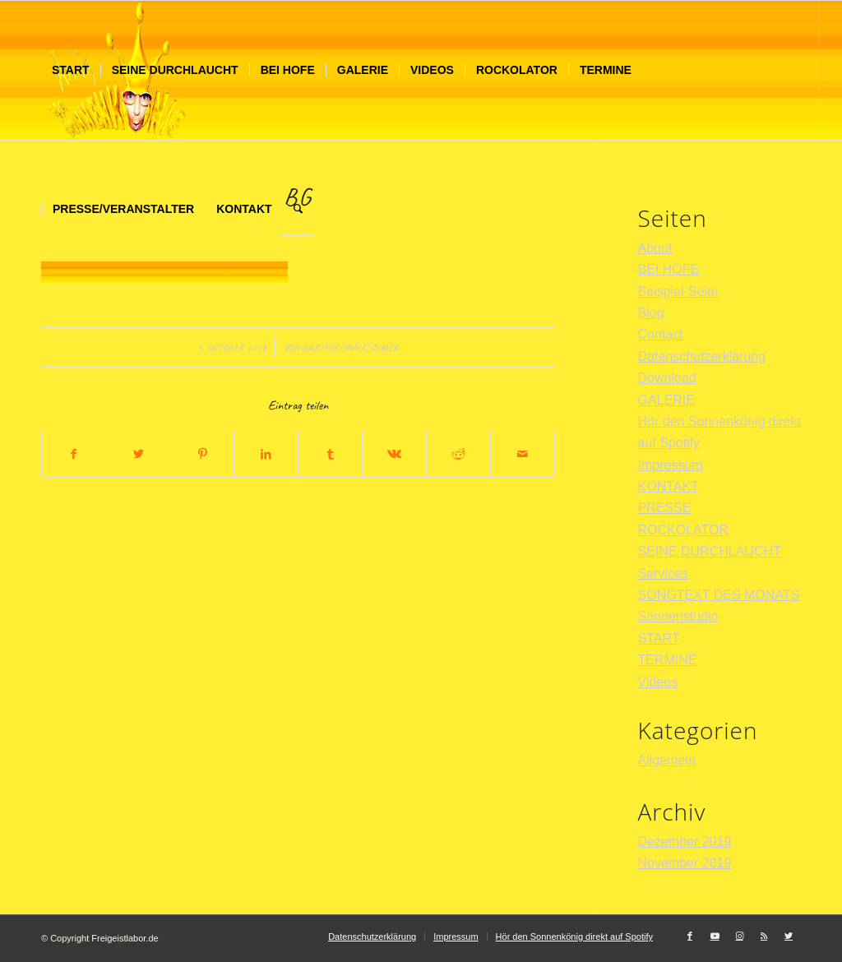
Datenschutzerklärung (702, 356)
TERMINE (667, 660)
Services (663, 573)
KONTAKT (668, 486)
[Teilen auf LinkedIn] (266, 454)
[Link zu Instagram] (739, 935)
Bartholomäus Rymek (350, 347)
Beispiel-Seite (678, 291)
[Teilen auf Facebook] (74, 454)
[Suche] (298, 209)
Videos (658, 682)
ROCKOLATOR (683, 530)
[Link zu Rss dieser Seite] (764, 935)
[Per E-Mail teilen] (522, 454)
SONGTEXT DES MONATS (719, 595)
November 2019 (685, 863)
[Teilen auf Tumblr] (330, 454)
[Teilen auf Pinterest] (202, 454)
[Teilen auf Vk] (394, 454)
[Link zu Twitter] (788, 935)
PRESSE (665, 508)
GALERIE (666, 400)
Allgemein (667, 760)
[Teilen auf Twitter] (138, 454)
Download (667, 378)
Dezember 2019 (685, 842)
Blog (651, 313)
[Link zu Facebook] (690, 935)
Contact (660, 334)
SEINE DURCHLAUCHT (709, 551)
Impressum (670, 465)
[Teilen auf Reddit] (458, 454)
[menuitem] (70, 70)
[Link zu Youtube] (714, 935)
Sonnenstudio (678, 616)
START (659, 638)
